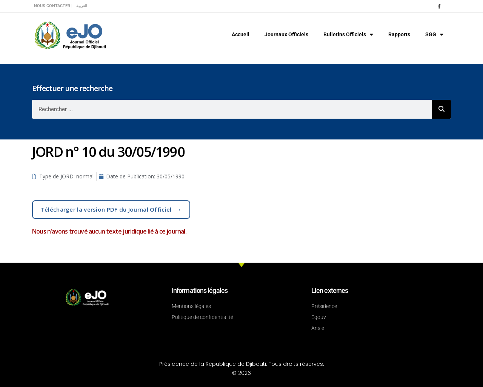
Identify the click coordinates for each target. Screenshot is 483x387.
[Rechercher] (441, 109)
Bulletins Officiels (348, 34)
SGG (434, 34)
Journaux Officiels (286, 34)
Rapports (399, 34)
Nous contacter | (53, 5)
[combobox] (232, 109)
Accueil (240, 34)
